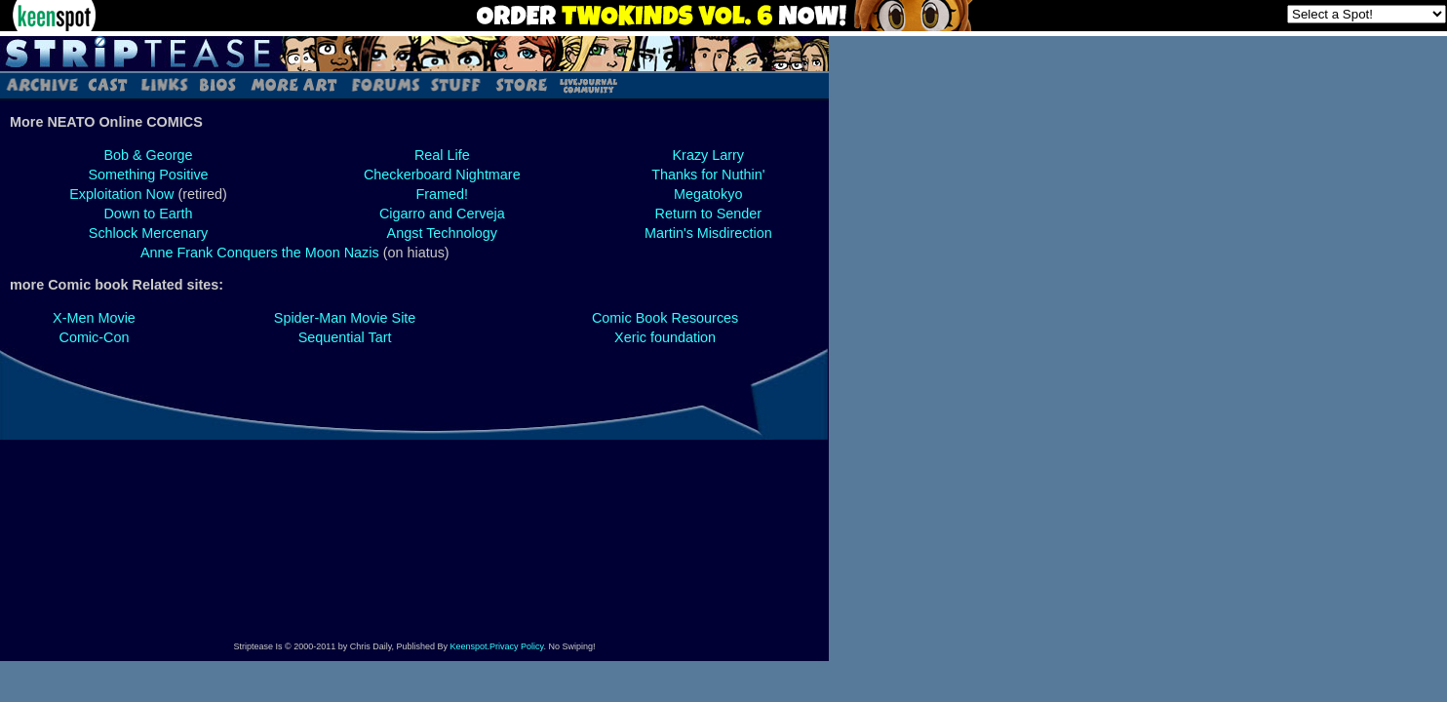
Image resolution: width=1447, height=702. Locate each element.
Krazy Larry (709, 155)
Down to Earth (147, 213)
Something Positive (148, 174)
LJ (587, 84)
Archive (41, 84)
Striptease (414, 53)
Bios (217, 84)
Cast (109, 84)
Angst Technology (442, 233)
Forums (385, 84)
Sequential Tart (345, 337)
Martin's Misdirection (708, 233)
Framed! (441, 194)
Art (293, 84)
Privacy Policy (516, 646)
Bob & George (147, 155)
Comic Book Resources (665, 318)
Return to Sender (708, 213)
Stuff (456, 84)
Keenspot (469, 646)
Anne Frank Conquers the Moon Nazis (259, 252)
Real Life (442, 155)
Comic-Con (94, 337)
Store (519, 84)
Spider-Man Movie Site (345, 318)
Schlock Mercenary (148, 233)
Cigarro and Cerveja (442, 213)
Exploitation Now (121, 194)
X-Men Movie (94, 318)
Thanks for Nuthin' (707, 174)
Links (163, 84)
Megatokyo (708, 194)
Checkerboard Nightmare (442, 174)
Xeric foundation (665, 337)
